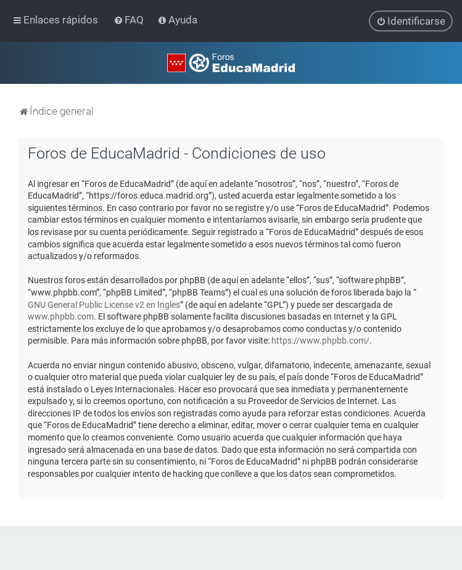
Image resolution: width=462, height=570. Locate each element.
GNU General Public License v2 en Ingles (104, 304)
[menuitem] (129, 19)
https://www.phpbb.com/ (320, 340)
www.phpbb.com (61, 316)
